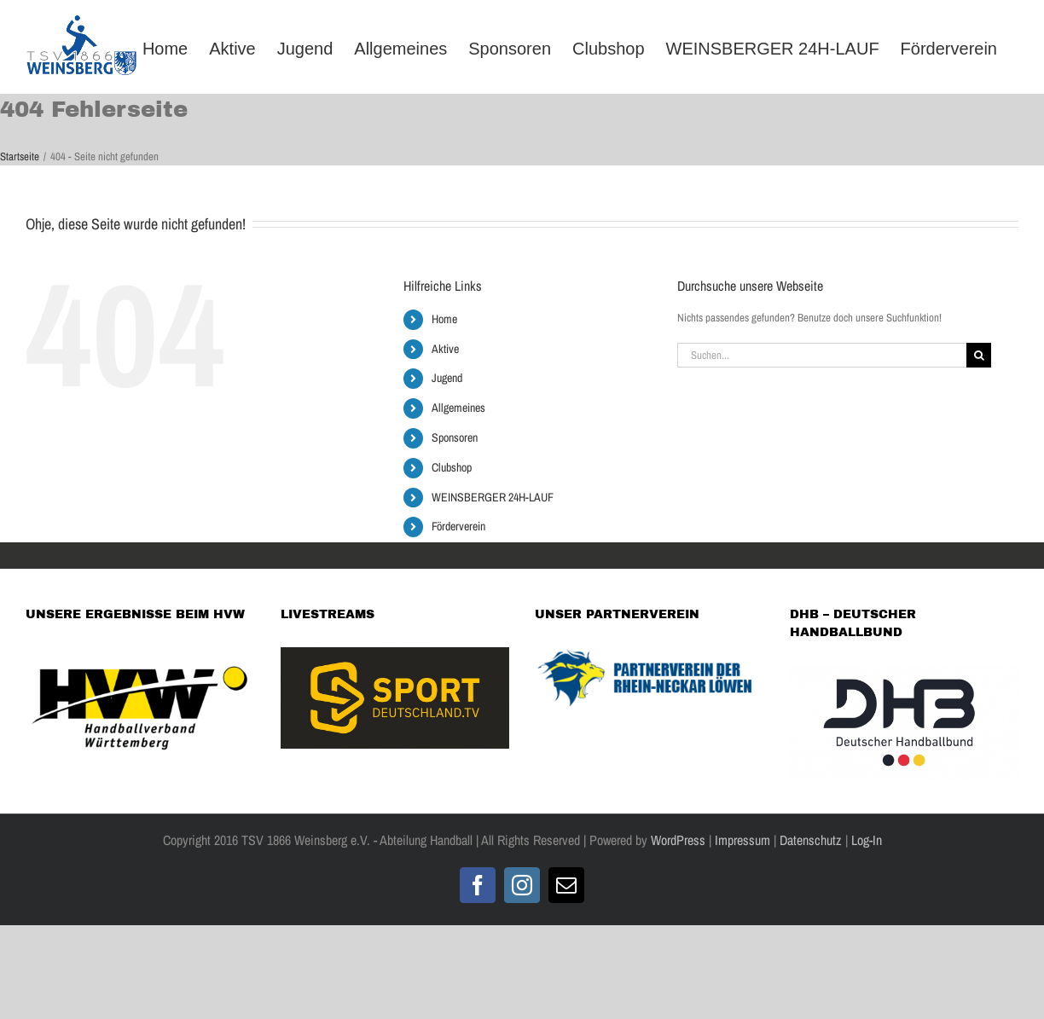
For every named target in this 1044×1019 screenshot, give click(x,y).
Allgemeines (458, 407)
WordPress (678, 840)
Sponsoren (455, 437)
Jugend (447, 377)
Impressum (742, 840)
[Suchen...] (821, 355)
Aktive (445, 348)
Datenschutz (811, 840)
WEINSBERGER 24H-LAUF (493, 497)
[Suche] (978, 355)
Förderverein (458, 526)
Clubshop (452, 467)
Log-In (865, 840)
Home (444, 319)
